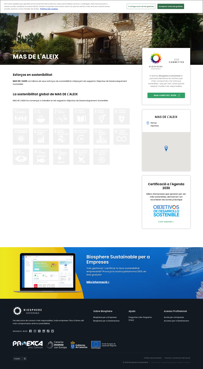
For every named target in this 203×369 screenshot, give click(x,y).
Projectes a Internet (183, 362)
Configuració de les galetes (141, 6)
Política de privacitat (152, 358)
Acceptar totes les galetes (171, 6)
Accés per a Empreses (174, 317)
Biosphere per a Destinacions (106, 320)
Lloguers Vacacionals (24, 51)
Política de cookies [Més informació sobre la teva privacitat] (49, 9)
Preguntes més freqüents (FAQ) (140, 318)
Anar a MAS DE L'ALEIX (167, 95)
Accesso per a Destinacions (176, 320)
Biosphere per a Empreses (105, 317)
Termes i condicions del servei (177, 358)
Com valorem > (166, 221)
